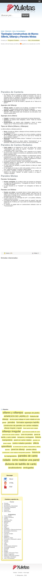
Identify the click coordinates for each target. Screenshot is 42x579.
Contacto (20, 572)
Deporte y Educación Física (11, 552)
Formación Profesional (10, 507)
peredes (11, 422)
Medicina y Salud (8, 537)
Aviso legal (26, 572)
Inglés (5, 527)
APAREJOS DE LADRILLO (16, 416)
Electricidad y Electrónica (10, 531)
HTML (9, 483)
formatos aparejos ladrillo (27, 422)
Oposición (6, 510)
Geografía (6, 528)
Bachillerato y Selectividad (11, 506)
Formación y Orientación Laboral (12, 539)
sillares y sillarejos (13, 412)
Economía (6, 532)
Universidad (7, 508)
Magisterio (6, 536)
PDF (8, 487)
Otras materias (8, 516)
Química (6, 525)
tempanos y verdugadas (25, 437)
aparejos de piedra (32, 413)
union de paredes (27, 434)
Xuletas (15, 572)
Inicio (2, 31)
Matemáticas (7, 521)
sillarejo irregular (11, 431)
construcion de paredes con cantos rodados (21, 425)
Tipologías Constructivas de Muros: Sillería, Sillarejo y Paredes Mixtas (20, 35)
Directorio (8, 31)
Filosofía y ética (8, 520)
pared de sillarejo (18, 449)
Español (6, 542)
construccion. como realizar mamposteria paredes (16, 452)
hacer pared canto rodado (30, 428)
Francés (6, 540)
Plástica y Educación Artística (11, 555)
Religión (6, 551)
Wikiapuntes (20, 575)
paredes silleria (31, 449)
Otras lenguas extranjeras (10, 546)
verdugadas (28, 468)
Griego (6, 544)
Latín (5, 543)
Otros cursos (7, 511)
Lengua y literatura (9, 517)
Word (8, 479)
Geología (6, 548)
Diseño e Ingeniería (9, 554)
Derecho (6, 535)
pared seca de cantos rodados (10, 434)
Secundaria (7, 504)
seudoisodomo (15, 468)
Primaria (6, 503)
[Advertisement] (21, 24)
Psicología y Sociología (10, 557)
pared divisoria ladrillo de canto (31, 432)
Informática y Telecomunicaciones (12, 529)
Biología (6, 522)
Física (5, 524)
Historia (6, 518)
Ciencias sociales (8, 533)
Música (6, 550)
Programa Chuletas (13, 40)
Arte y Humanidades (18, 31)
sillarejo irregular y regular (13, 428)
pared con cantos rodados (23, 440)
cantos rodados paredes (22, 443)
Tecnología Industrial (9, 547)
